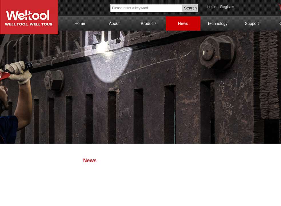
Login (211, 7)
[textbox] (146, 8)
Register (227, 7)
